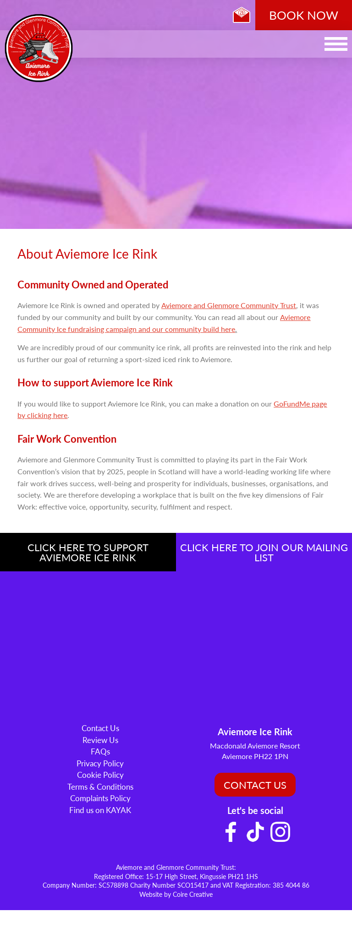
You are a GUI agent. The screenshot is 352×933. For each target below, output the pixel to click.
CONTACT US (255, 784)
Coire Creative (193, 894)
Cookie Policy (100, 774)
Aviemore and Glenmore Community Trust (228, 305)
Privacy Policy (100, 763)
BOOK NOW (303, 14)
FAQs (100, 751)
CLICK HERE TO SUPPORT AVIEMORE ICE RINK (88, 552)
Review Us (100, 739)
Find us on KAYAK (100, 809)
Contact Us (100, 727)
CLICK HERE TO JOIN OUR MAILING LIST (264, 552)
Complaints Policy (100, 797)
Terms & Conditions (100, 786)
